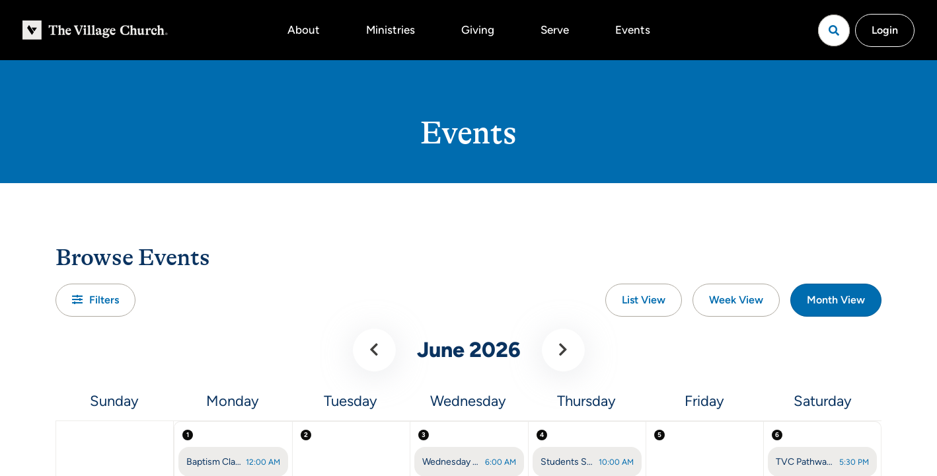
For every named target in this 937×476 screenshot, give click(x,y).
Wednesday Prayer (451, 461)
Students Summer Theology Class (568, 461)
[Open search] (834, 30)
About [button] (303, 29)
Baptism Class (213, 461)
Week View (736, 300)
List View (643, 300)
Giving (477, 29)
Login (885, 30)
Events (632, 29)
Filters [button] (95, 300)
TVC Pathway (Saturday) (805, 461)
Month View (836, 300)
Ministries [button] (390, 29)
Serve (555, 29)
